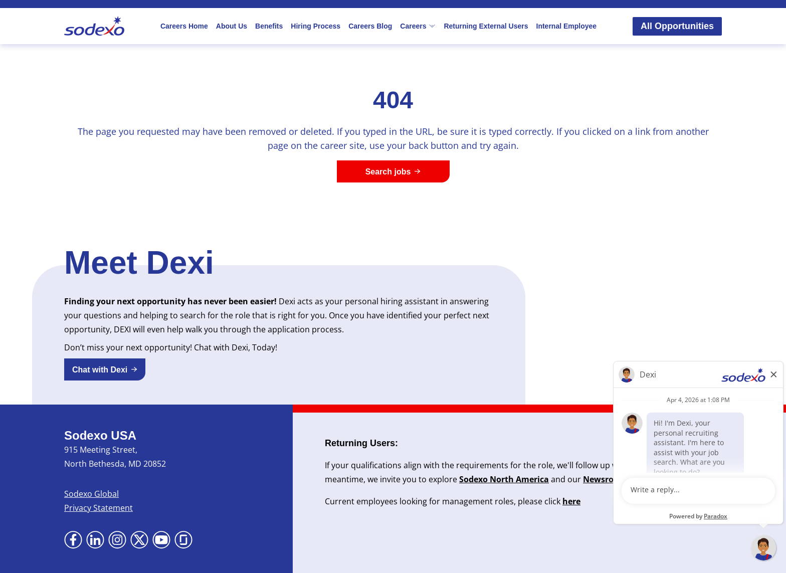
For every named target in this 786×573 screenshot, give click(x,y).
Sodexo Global (91, 493)
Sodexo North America (504, 479)
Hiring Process (315, 26)
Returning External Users (486, 26)
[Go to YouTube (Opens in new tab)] (161, 540)
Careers (418, 26)
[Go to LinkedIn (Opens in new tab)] (95, 540)
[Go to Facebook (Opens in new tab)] (73, 540)
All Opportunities (677, 26)
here (571, 501)
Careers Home (184, 26)
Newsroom (605, 479)
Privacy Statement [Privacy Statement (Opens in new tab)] (98, 507)
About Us (231, 26)
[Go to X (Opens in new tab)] (139, 540)
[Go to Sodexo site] (94, 26)
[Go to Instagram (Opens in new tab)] (117, 540)
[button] (104, 369)
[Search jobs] (393, 171)
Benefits (269, 26)
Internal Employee (566, 26)
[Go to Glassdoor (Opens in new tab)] (183, 540)
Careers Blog (370, 26)
